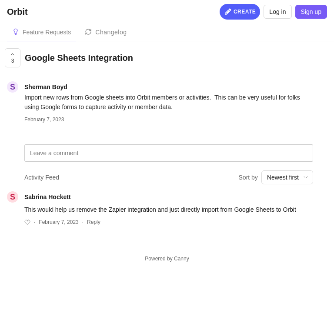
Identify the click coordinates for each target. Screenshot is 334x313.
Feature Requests (47, 32)
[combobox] (287, 177)
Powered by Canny (167, 259)
